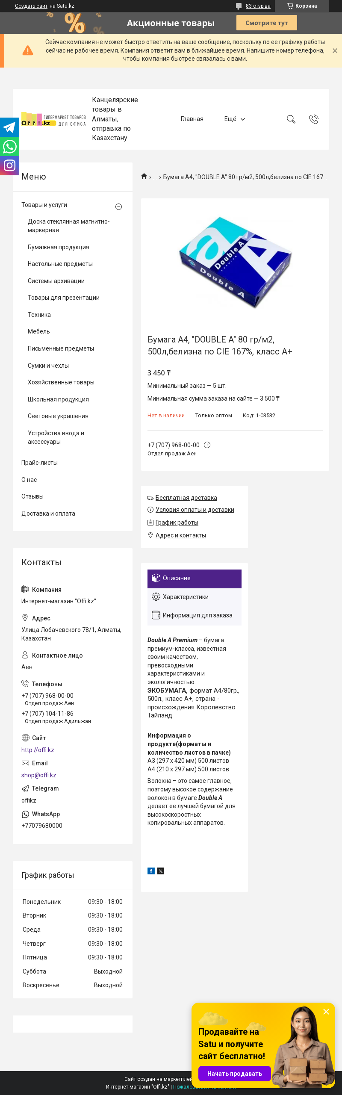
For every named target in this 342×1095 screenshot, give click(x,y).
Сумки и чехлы (48, 365)
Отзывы (32, 496)
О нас (29, 479)
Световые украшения (58, 416)
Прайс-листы (39, 462)
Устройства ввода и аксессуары (56, 437)
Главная (192, 118)
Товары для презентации (64, 297)
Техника (39, 314)
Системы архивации (56, 280)
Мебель (39, 331)
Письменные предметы (61, 348)
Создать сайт (31, 6)
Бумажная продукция (58, 247)
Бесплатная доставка (186, 497)
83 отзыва (258, 6)
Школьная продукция (58, 399)
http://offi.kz (37, 750)
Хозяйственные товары (61, 382)
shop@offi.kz (38, 775)
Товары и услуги (44, 204)
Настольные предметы (60, 263)
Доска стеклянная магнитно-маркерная (69, 225)
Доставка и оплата (48, 513)
